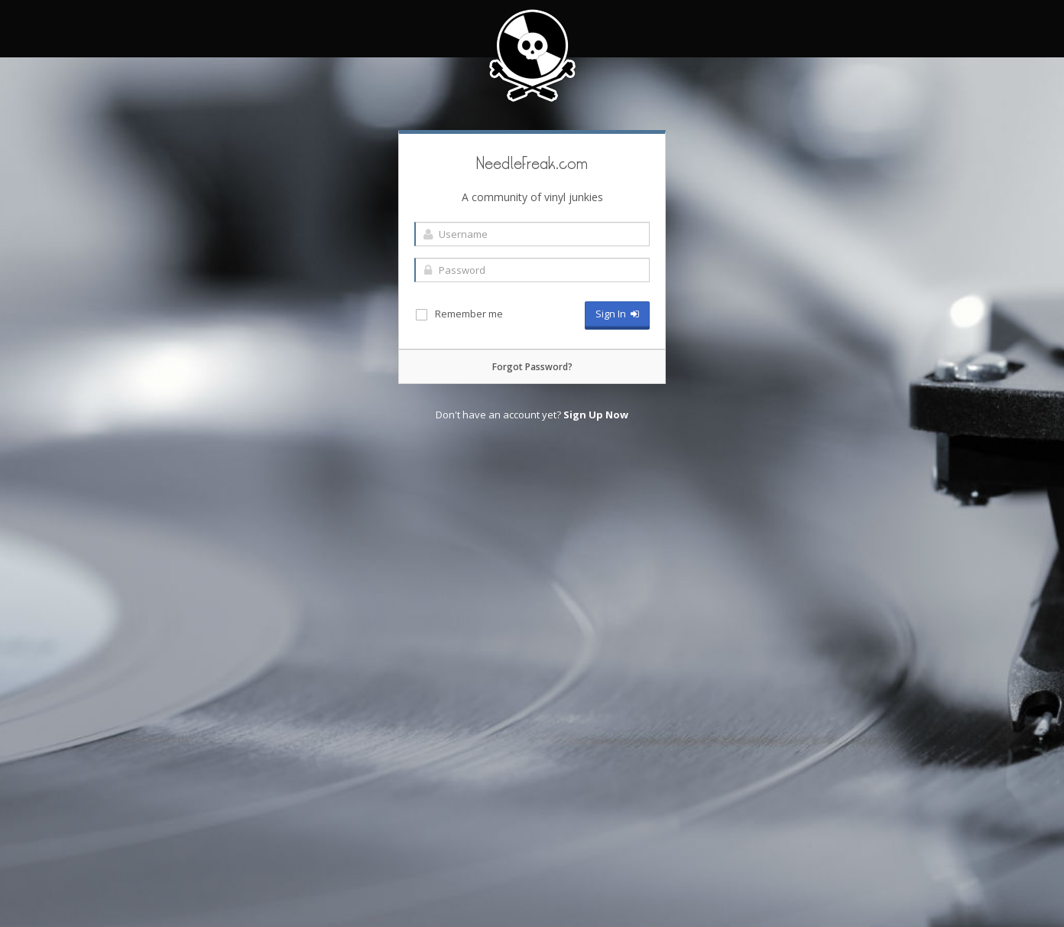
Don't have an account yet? (532, 414)
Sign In (617, 313)
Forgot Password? (532, 366)
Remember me (458, 314)
